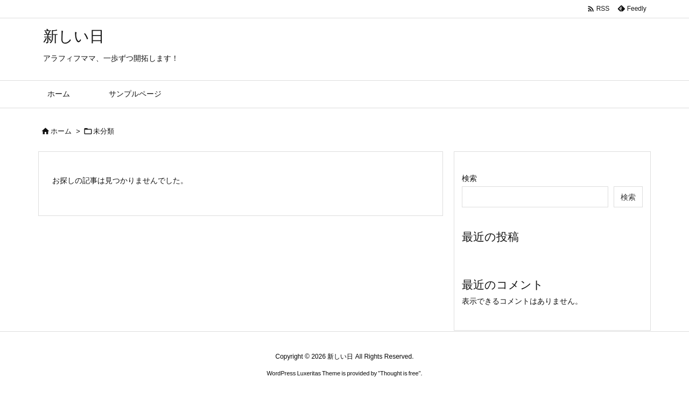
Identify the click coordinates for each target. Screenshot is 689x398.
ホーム (61, 131)
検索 (469, 178)
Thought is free (399, 373)
